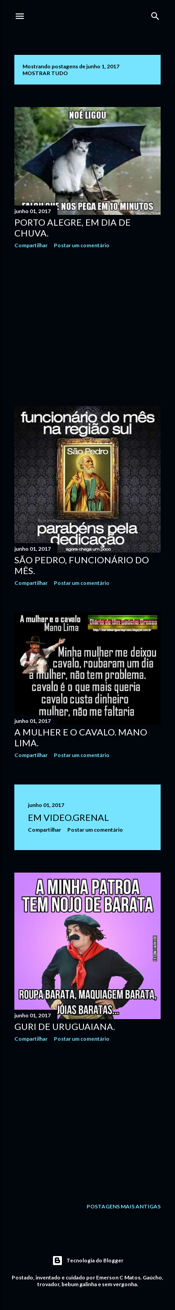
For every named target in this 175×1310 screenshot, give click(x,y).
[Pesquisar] (155, 14)
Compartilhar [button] (31, 245)
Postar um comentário (81, 245)
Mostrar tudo (45, 73)
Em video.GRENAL (68, 817)
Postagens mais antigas (124, 1206)
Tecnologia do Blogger (87, 1260)
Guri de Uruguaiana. (64, 1026)
